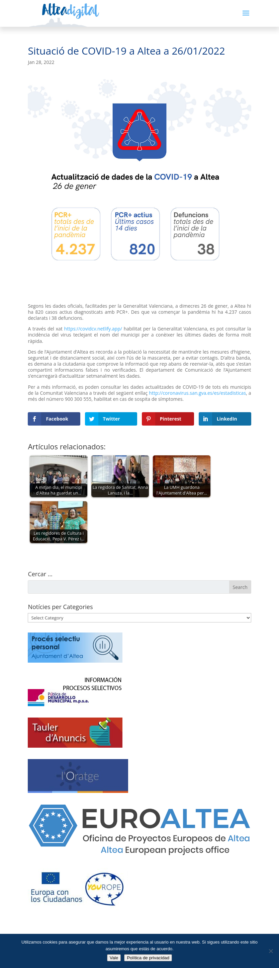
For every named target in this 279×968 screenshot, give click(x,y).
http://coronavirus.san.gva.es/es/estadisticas (197, 393)
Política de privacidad (148, 957)
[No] (270, 951)
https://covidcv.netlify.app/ (93, 328)
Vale (114, 957)
